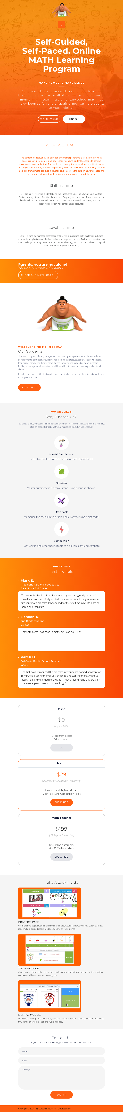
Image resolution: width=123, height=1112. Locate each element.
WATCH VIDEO (49, 119)
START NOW (29, 387)
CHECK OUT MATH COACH (38, 275)
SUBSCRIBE (61, 802)
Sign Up (74, 119)
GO (61, 747)
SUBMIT (61, 1094)
